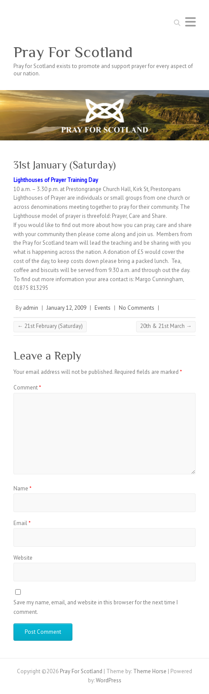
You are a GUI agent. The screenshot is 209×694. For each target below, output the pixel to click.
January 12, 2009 (66, 307)
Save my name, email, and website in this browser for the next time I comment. (95, 607)
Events (103, 307)
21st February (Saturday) (50, 326)
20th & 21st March (166, 326)
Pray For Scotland (73, 52)
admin (30, 307)
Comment (27, 387)
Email (22, 523)
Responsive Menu (190, 21)
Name (22, 488)
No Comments (136, 307)
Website (23, 557)
